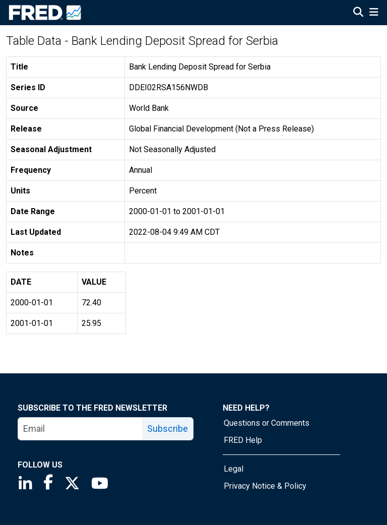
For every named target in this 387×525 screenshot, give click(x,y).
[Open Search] (358, 13)
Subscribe (167, 428)
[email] (80, 429)
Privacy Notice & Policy (265, 486)
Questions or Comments (266, 423)
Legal (233, 469)
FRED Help (243, 440)
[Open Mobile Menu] (373, 13)
